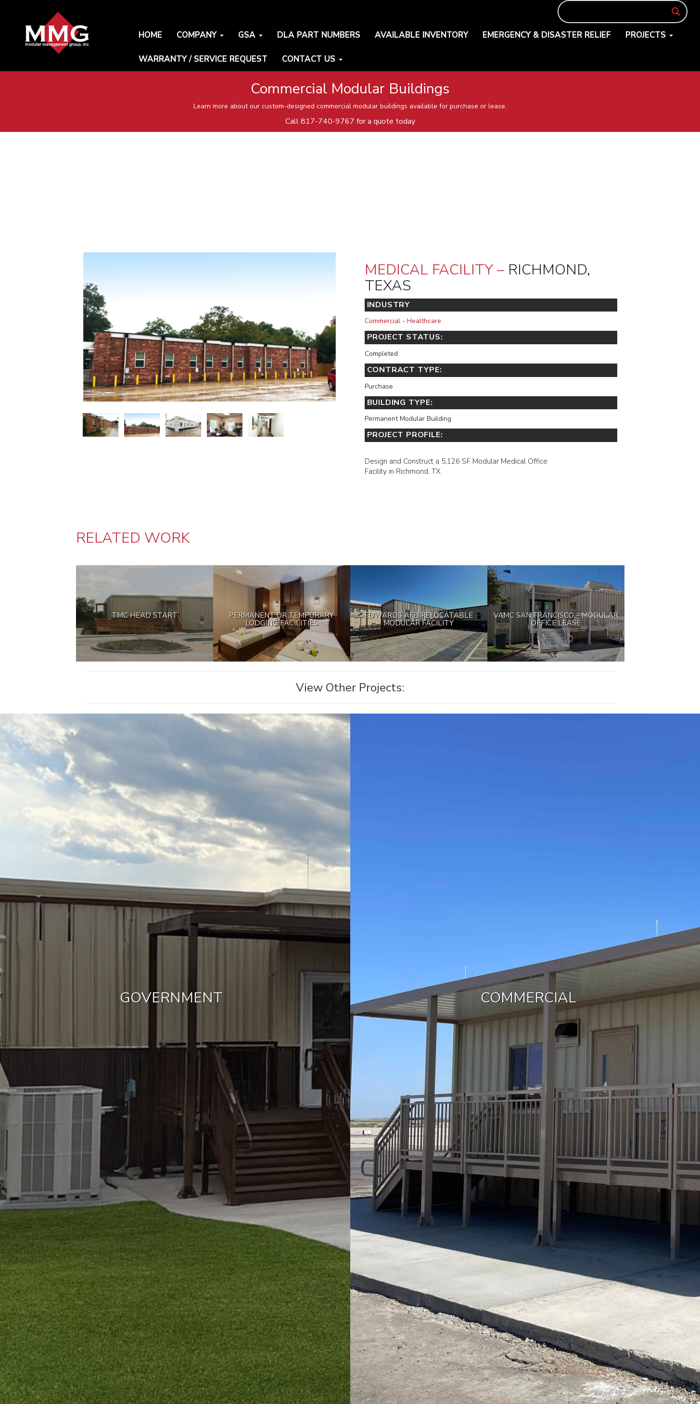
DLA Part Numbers (318, 34)
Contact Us (312, 59)
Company (200, 34)
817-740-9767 (328, 121)
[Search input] (618, 11)
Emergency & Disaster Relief (547, 34)
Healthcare (424, 320)
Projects (649, 34)
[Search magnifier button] (676, 11)
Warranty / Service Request (203, 59)
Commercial (382, 320)
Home (150, 34)
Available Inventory (421, 34)
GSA (250, 34)
